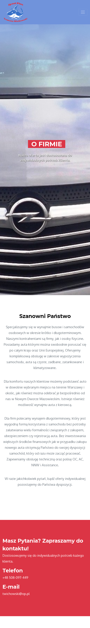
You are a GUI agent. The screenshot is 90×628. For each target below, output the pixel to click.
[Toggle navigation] (82, 12)
